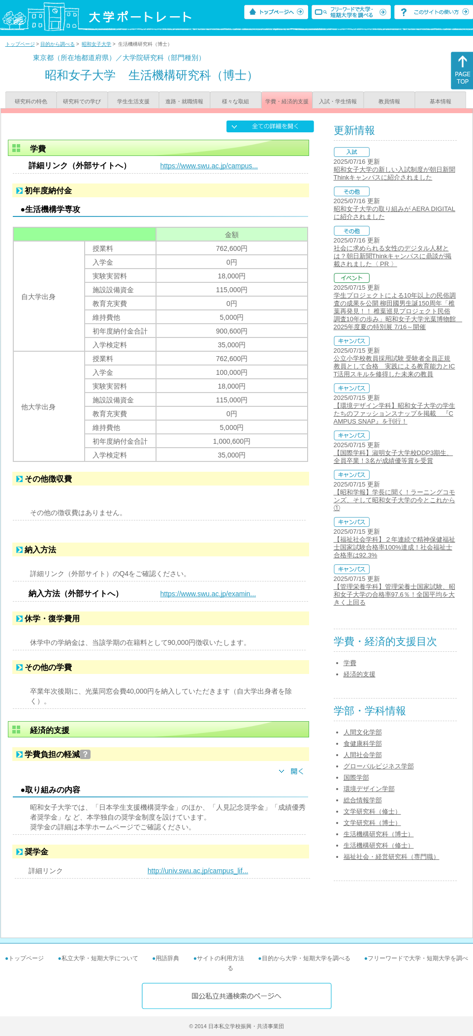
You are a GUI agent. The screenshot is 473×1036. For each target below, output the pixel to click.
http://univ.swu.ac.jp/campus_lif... (198, 871)
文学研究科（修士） (372, 811)
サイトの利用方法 (220, 958)
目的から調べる (57, 44)
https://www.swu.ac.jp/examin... (208, 594)
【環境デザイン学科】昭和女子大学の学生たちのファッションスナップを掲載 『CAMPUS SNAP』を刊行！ (394, 413)
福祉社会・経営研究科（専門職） (392, 856)
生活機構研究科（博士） (379, 834)
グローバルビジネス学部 (379, 766)
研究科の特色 (31, 101)
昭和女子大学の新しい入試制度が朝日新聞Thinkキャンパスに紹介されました (394, 173)
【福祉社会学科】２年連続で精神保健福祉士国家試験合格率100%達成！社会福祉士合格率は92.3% (394, 547)
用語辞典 (167, 958)
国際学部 (356, 777)
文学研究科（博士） (372, 822)
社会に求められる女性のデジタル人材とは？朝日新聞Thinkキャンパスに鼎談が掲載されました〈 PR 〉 (393, 256)
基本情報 (440, 101)
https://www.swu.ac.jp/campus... (209, 166)
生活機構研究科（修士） (379, 845)
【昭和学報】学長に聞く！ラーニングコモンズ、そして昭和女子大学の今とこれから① (394, 500)
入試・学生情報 (338, 101)
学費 (350, 663)
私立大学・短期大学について (100, 958)
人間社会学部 (363, 755)
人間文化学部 (363, 732)
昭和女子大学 (96, 44)
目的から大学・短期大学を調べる (306, 958)
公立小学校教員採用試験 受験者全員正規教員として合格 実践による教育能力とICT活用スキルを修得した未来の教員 (394, 366)
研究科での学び (82, 101)
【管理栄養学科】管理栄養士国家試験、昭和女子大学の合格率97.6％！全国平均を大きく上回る (394, 594)
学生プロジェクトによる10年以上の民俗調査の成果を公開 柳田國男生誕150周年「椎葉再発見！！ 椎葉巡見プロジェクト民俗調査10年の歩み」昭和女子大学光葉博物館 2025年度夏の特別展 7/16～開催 (398, 311)
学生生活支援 (133, 101)
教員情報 (389, 101)
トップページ (20, 44)
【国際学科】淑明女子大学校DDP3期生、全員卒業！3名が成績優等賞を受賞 (393, 456)
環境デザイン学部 (369, 788)
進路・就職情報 (184, 101)
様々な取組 (235, 101)
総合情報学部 (363, 800)
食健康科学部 (363, 743)
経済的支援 (360, 674)
